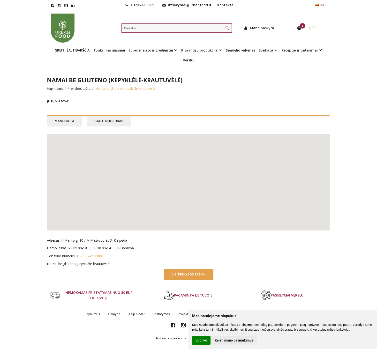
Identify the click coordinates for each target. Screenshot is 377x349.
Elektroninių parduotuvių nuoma (177, 338)
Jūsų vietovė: (58, 101)
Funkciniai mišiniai (109, 50)
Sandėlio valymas (240, 50)
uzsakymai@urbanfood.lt (186, 5)
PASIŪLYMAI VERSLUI (282, 295)
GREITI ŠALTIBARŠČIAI (72, 50)
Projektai (184, 314)
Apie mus (93, 314)
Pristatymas (161, 314)
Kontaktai (225, 5)
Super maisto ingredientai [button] (150, 50)
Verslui (188, 60)
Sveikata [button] (266, 50)
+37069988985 (139, 5)
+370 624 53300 (89, 256)
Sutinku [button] (201, 340)
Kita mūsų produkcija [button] (199, 50)
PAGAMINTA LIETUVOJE (188, 295)
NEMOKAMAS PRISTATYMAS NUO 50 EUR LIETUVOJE (92, 295)
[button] (188, 177)
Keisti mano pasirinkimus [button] (234, 340)
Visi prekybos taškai (189, 274)
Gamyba (114, 314)
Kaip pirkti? (136, 314)
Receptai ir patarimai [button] (299, 50)
